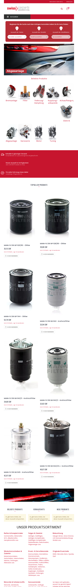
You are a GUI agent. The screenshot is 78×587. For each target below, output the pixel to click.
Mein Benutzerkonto (56, 1)
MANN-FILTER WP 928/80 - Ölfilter (53, 244)
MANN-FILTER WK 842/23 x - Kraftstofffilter (56, 466)
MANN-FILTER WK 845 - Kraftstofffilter (19, 472)
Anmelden (69, 1)
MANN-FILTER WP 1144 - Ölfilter (16, 316)
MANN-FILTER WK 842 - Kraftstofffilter (55, 321)
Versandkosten (20, 252)
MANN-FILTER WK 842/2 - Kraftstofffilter (55, 400)
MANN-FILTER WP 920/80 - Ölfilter (17, 245)
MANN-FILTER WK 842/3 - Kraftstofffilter (19, 398)
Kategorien (12, 17)
